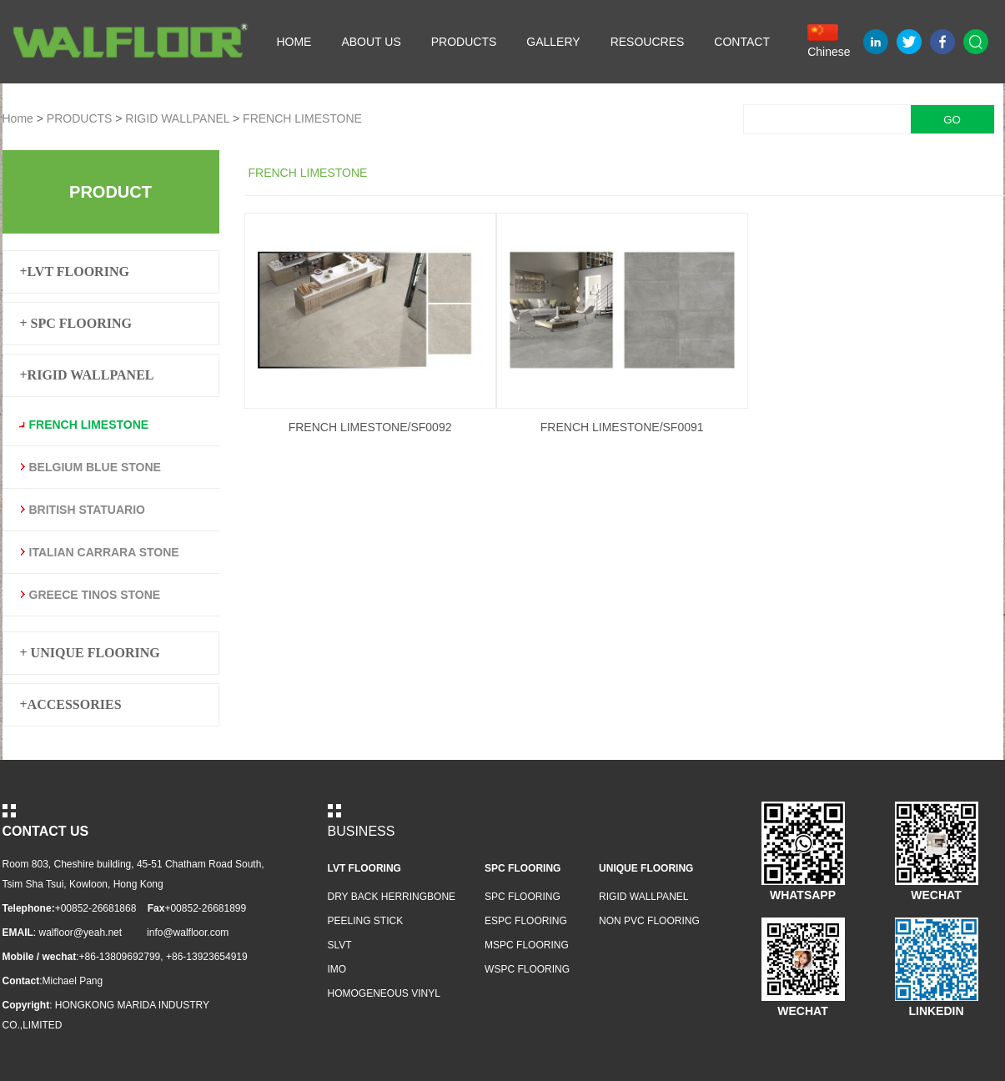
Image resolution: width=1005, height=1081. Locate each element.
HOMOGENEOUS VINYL (384, 993)
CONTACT (742, 41)
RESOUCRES (648, 41)
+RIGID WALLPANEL (87, 375)
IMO (337, 969)
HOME (293, 41)
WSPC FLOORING (527, 969)
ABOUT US (370, 41)
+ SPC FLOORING (76, 323)
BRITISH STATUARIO (87, 509)
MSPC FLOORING (527, 945)
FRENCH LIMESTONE (302, 118)
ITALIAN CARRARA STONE (104, 552)
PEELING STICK (366, 921)
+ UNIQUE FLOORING (90, 653)
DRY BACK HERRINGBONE (392, 897)
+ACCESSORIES (71, 704)
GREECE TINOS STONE (95, 594)
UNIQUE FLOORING (646, 868)
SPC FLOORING (522, 868)
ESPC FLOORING (526, 921)
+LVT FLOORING (74, 271)
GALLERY (553, 41)
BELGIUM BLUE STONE (95, 467)
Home (18, 118)
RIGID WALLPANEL (177, 118)
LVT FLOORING (364, 868)
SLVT (340, 945)
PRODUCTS (464, 41)
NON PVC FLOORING (649, 921)
